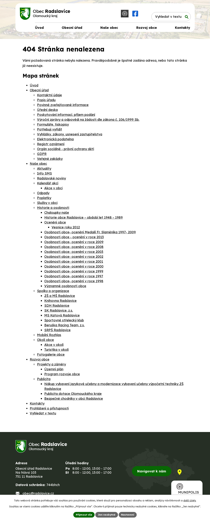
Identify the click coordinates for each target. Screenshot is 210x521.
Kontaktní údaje (49, 96)
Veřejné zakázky (50, 160)
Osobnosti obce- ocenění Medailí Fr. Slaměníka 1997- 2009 (90, 233)
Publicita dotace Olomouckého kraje (73, 395)
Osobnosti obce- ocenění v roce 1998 (73, 282)
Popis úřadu (46, 101)
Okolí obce (45, 341)
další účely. (189, 500)
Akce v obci (53, 189)
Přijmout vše (83, 514)
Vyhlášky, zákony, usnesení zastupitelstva (69, 135)
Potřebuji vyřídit (49, 130)
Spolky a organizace (53, 292)
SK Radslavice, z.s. (58, 311)
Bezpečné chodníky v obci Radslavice (73, 400)
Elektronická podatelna (55, 140)
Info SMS (44, 174)
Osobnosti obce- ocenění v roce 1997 (73, 277)
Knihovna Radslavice (60, 302)
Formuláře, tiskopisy (53, 125)
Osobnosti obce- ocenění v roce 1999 (73, 272)
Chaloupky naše (56, 214)
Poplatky (44, 199)
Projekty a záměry (51, 365)
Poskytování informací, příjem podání (66, 116)
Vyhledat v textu (43, 414)
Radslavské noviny (51, 179)
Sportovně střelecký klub (64, 321)
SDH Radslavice (56, 307)
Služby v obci (47, 204)
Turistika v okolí (56, 351)
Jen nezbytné (106, 514)
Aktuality (44, 170)
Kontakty (37, 404)
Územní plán (53, 370)
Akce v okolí (54, 346)
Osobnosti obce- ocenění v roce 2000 (73, 267)
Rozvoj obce (39, 360)
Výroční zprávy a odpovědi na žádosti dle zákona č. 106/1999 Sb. (88, 121)
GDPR (41, 155)
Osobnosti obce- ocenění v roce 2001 (73, 262)
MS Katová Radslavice (62, 316)
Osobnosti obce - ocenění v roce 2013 (74, 238)
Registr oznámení (50, 145)
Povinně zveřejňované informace (63, 106)
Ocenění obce (55, 223)
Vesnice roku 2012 (66, 228)
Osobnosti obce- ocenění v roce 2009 (73, 243)
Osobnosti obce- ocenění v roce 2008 (73, 248)
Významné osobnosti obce (65, 287)
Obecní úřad (39, 91)
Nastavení (128, 514)
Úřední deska (47, 111)
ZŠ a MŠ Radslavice (59, 297)
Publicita (43, 380)
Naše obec (38, 165)
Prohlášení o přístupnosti (49, 409)
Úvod (34, 86)
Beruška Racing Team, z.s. (64, 326)
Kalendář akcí (47, 184)
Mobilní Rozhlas (49, 336)
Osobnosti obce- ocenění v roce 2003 (73, 253)
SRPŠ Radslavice (57, 331)
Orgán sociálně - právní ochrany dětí (65, 150)
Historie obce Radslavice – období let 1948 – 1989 (83, 218)
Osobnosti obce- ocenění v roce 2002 (73, 258)
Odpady (43, 194)
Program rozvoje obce (62, 375)
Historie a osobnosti (53, 209)
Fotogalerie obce (51, 355)
